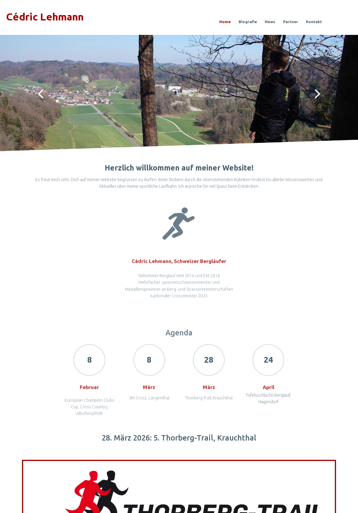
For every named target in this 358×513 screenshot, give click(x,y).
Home (225, 22)
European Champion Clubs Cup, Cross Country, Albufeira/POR (89, 416)
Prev (40, 93)
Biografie (248, 22)
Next (317, 93)
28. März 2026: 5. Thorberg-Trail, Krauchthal (179, 438)
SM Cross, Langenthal (149, 403)
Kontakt (314, 22)
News (270, 22)
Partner (290, 22)
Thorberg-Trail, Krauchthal (209, 403)
